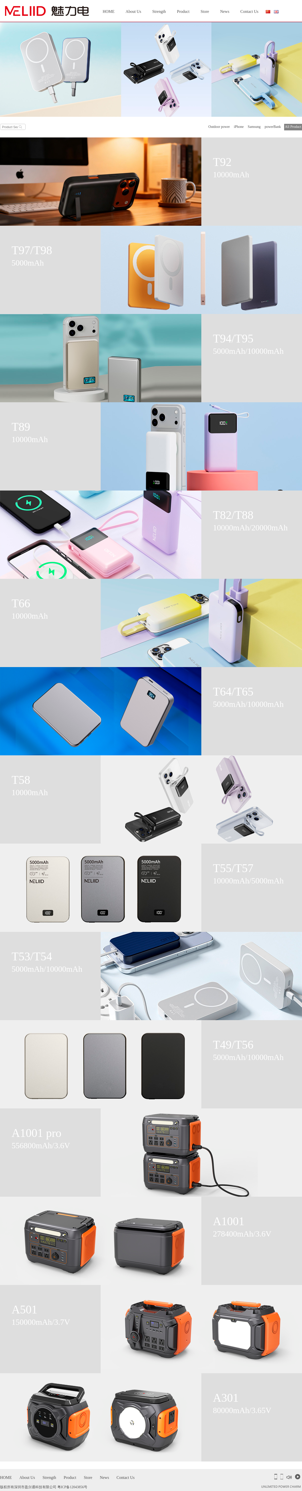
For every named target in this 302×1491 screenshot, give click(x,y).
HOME (109, 11)
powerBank (273, 127)
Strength (159, 11)
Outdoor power (219, 127)
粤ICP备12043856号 (72, 1487)
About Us (133, 11)
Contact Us (249, 11)
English (276, 12)
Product (183, 11)
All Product (293, 127)
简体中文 (267, 13)
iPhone (239, 127)
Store (205, 11)
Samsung (254, 127)
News (224, 11)
